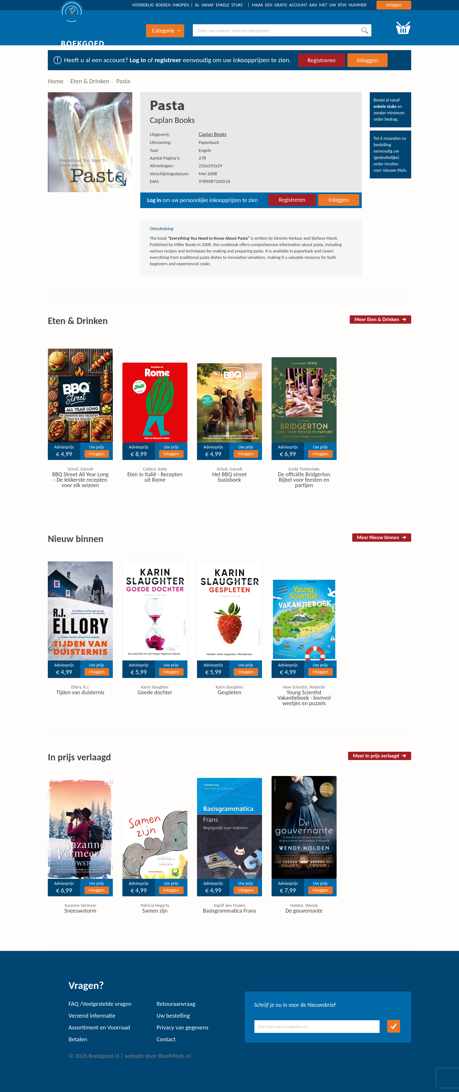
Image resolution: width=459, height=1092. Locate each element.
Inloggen (394, 5)
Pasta (123, 81)
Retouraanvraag (176, 1003)
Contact (166, 1039)
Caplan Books (172, 120)
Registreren (322, 60)
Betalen (78, 1039)
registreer (168, 60)
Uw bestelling (173, 1015)
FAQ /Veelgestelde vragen (100, 1003)
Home (55, 81)
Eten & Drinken (89, 81)
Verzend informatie (92, 1015)
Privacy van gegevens (182, 1027)
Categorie (166, 30)
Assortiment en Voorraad (99, 1027)
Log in (138, 60)
